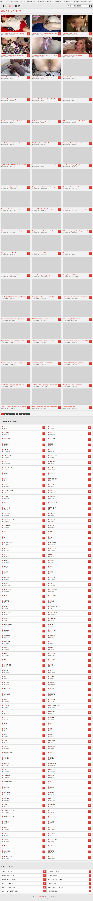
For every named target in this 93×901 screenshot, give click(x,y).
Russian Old (23, 1)
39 (28, 414)
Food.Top (10, 6)
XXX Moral (16, 1)
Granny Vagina (58, 1)
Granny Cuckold (75, 1)
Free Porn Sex (40, 1)
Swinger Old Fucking (86, 1)
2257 (46, 898)
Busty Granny (66, 1)
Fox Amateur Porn (49, 1)
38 (26, 414)
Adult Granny (9, 1)
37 (22, 414)
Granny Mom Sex (31, 1)
